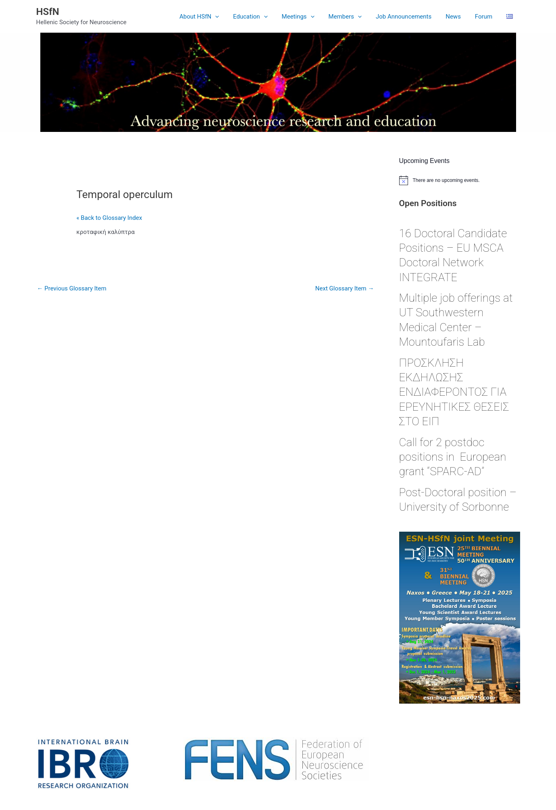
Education (263, 16)
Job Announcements (410, 16)
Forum (486, 16)
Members (354, 16)
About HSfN (214, 16)
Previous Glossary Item (71, 288)
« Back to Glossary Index (109, 217)
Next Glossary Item (344, 288)
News (458, 16)
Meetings (309, 16)
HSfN (47, 11)
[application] (230, 16)
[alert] (459, 180)
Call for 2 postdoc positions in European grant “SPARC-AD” (452, 457)
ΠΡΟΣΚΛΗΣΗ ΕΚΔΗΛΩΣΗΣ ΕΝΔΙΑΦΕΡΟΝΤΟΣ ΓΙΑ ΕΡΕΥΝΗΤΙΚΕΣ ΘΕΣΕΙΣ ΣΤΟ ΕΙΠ (454, 392)
